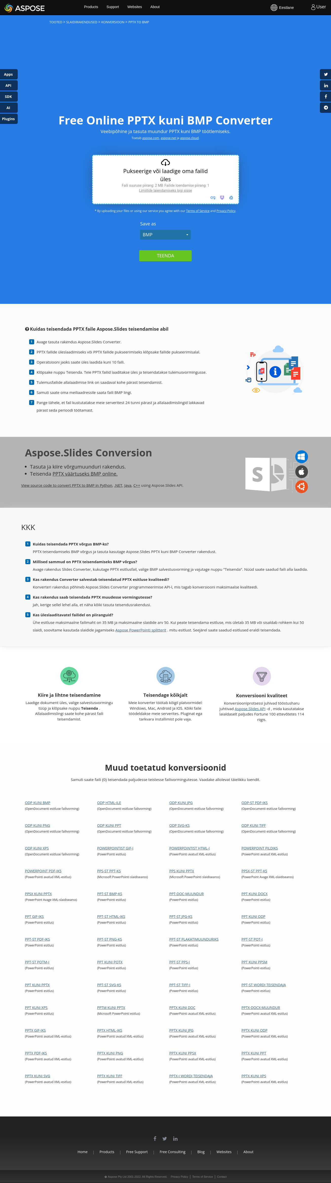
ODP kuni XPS (37, 848)
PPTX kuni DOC (182, 1007)
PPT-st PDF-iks (37, 939)
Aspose (10, 7)
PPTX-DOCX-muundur (261, 1007)
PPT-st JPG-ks (180, 916)
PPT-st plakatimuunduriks (194, 939)
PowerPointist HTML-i (189, 848)
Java (127, 485)
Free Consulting (172, 1151)
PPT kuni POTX (110, 962)
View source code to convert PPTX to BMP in (60, 485)
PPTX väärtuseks (72, 473)
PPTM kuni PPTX (111, 1007)
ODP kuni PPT (109, 825)
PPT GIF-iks (34, 916)
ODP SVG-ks (179, 825)
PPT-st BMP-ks (109, 893)
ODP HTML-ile (109, 802)
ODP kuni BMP (37, 802)
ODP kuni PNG (37, 825)
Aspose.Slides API (250, 708)
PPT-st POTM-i (37, 962)
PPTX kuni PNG (110, 1053)
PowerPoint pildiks (260, 848)
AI (8, 107)
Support (121, 8)
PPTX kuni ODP (255, 1030)
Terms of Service (197, 211)
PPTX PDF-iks (36, 1053)
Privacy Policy (226, 211)
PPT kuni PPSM (254, 962)
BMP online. (106, 473)
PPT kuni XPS (36, 1007)
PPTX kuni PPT (254, 1053)
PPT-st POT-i (252, 939)
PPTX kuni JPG (181, 1030)
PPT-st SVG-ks (109, 984)
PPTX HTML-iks (109, 1030)
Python (106, 485)
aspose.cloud (189, 138)
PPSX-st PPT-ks (254, 871)
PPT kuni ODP (254, 916)
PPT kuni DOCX (255, 893)
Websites (143, 8)
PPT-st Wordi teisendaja (264, 984)
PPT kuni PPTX (37, 984)
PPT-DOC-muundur (186, 893)
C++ (136, 485)
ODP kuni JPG (181, 802)
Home (74, 1151)
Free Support (134, 1151)
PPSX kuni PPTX (38, 893)
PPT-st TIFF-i (179, 984)
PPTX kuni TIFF (109, 1075)
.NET (118, 485)
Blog (203, 1151)
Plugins (8, 118)
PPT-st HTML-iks (111, 916)
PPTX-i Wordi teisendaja (191, 1075)
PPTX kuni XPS (254, 1075)
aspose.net (168, 138)
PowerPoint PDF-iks (43, 871)
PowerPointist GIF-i (115, 848)
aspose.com (150, 138)
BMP (147, 234)
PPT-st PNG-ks (109, 939)
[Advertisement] (165, 73)
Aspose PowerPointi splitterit (140, 629)
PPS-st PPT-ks (109, 871)
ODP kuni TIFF (254, 825)
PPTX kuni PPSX (182, 1053)
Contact (222, 1176)
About (164, 8)
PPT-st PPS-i (179, 962)
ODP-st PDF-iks (255, 802)
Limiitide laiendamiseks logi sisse (165, 190)
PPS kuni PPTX (181, 871)
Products (99, 8)
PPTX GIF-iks (35, 1030)
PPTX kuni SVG (37, 1075)
